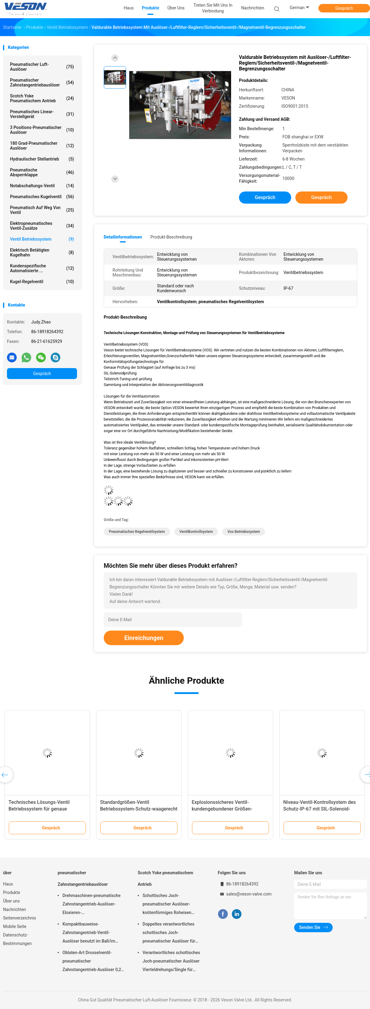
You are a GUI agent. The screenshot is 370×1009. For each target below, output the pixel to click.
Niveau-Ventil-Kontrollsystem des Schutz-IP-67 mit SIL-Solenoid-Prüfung (319, 808)
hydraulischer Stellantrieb (42, 159)
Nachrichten (14, 909)
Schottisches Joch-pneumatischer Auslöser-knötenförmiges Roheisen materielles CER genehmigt (168, 905)
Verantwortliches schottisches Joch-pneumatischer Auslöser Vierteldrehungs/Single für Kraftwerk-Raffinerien (171, 962)
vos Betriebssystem (243, 532)
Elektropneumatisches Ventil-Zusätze (42, 226)
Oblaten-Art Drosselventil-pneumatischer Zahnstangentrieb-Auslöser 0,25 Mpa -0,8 (92, 962)
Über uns (11, 901)
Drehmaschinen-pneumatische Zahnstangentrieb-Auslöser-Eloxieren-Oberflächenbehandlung (91, 905)
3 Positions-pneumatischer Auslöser (42, 130)
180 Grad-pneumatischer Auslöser (42, 146)
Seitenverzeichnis (19, 918)
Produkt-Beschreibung (171, 237)
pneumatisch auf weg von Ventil (42, 210)
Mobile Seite (14, 926)
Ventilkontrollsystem (196, 532)
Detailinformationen (123, 237)
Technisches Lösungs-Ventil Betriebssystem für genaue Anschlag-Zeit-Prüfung (39, 808)
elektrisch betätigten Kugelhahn (42, 252)
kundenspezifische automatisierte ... (42, 268)
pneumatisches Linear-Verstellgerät (42, 114)
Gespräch (344, 8)
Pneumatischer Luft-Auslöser (42, 67)
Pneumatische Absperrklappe (42, 172)
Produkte (11, 892)
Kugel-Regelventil (42, 282)
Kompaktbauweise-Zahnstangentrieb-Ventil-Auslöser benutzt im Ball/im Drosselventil (88, 933)
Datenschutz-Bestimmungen (17, 939)
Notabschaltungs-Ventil (42, 186)
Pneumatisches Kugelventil (42, 197)
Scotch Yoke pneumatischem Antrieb (42, 98)
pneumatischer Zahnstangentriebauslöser (42, 82)
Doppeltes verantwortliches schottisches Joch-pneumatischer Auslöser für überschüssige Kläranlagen (169, 933)
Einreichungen (143, 638)
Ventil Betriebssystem (42, 239)
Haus (8, 884)
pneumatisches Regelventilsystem (137, 532)
